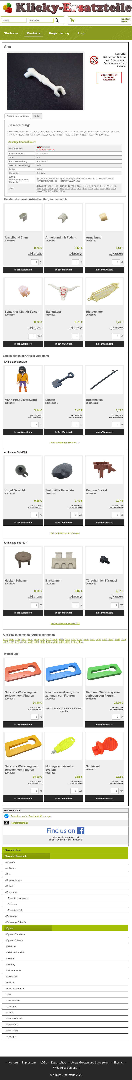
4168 (84, 186)
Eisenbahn (11, 892)
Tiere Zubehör (13, 1000)
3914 (62, 186)
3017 (39, 186)
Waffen (9, 1012)
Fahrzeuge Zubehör (16, 922)
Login (82, 33)
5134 (56, 188)
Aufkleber (11, 868)
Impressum (29, 1062)
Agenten (10, 862)
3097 (44, 186)
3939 (67, 186)
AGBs (43, 1062)
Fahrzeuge (11, 916)
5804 (102, 188)
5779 (90, 188)
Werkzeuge (12, 1030)
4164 (79, 186)
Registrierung (59, 33)
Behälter (10, 886)
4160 (73, 186)
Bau (8, 874)
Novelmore (11, 976)
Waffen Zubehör (14, 1018)
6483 (56, 191)
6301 (50, 191)
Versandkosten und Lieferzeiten (90, 1062)
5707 (79, 188)
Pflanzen (10, 982)
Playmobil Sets (12, 850)
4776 (113, 186)
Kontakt (13, 1062)
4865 (50, 188)
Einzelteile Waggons (18, 898)
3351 (56, 186)
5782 (96, 188)
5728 (84, 188)
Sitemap (118, 1062)
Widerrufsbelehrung (65, 1067)
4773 (108, 186)
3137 (50, 186)
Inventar (10, 958)
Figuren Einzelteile (15, 934)
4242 (96, 186)
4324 (102, 186)
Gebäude (11, 946)
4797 (39, 188)
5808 (108, 188)
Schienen (12, 904)
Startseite (11, 33)
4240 (90, 186)
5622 (73, 188)
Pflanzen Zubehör (15, 988)
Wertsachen (12, 1024)
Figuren (10, 928)
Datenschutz (59, 1062)
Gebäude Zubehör (15, 952)
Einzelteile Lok (15, 910)
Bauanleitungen (14, 880)
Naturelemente (13, 970)
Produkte (33, 33)
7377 (62, 191)
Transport (11, 1006)
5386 (62, 188)
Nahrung (10, 964)
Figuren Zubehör (14, 940)
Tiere (8, 994)
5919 (113, 188)
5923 (39, 191)
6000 (44, 191)
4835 (44, 188)
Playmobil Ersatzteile (16, 856)
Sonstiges (11, 1036)
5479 (67, 188)
